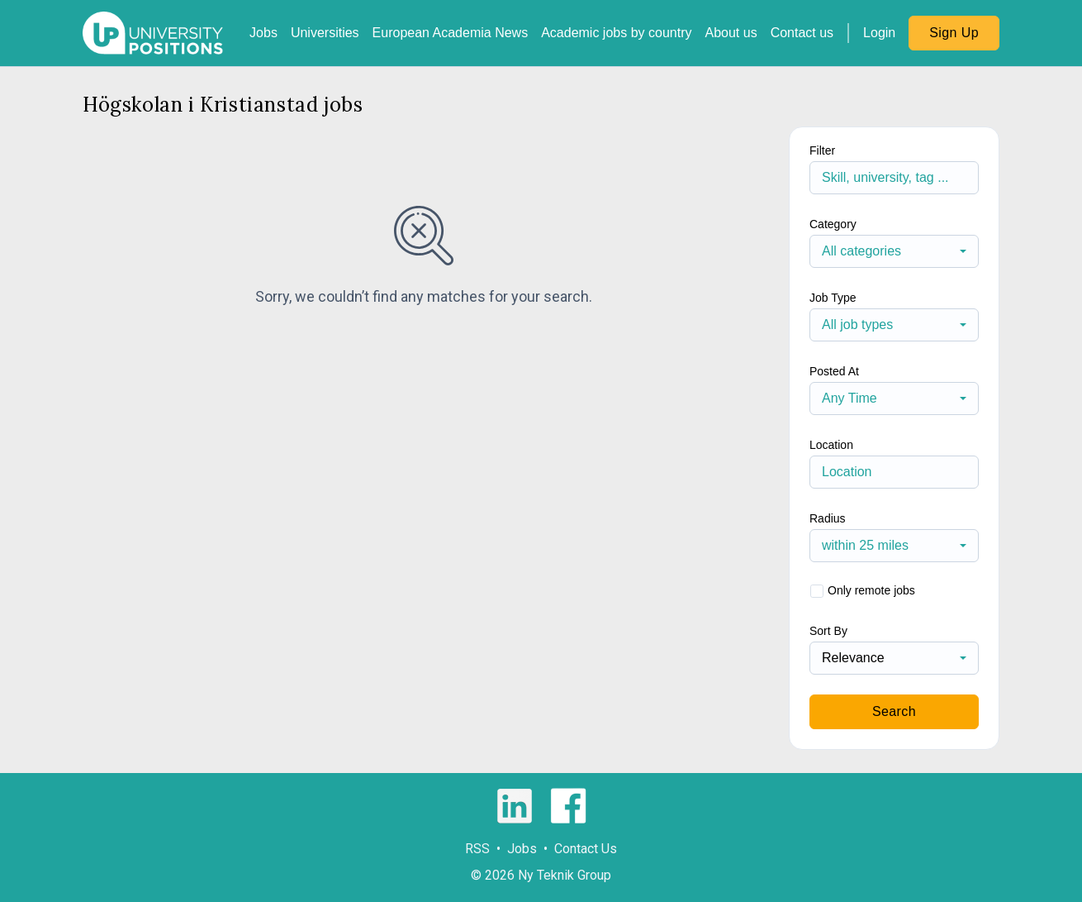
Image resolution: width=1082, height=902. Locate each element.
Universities (325, 33)
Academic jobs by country (616, 33)
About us (731, 33)
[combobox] (894, 251)
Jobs (263, 33)
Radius (827, 518)
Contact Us (585, 849)
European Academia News (451, 33)
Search (894, 711)
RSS (477, 849)
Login (879, 33)
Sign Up (954, 33)
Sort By (828, 630)
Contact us (802, 33)
